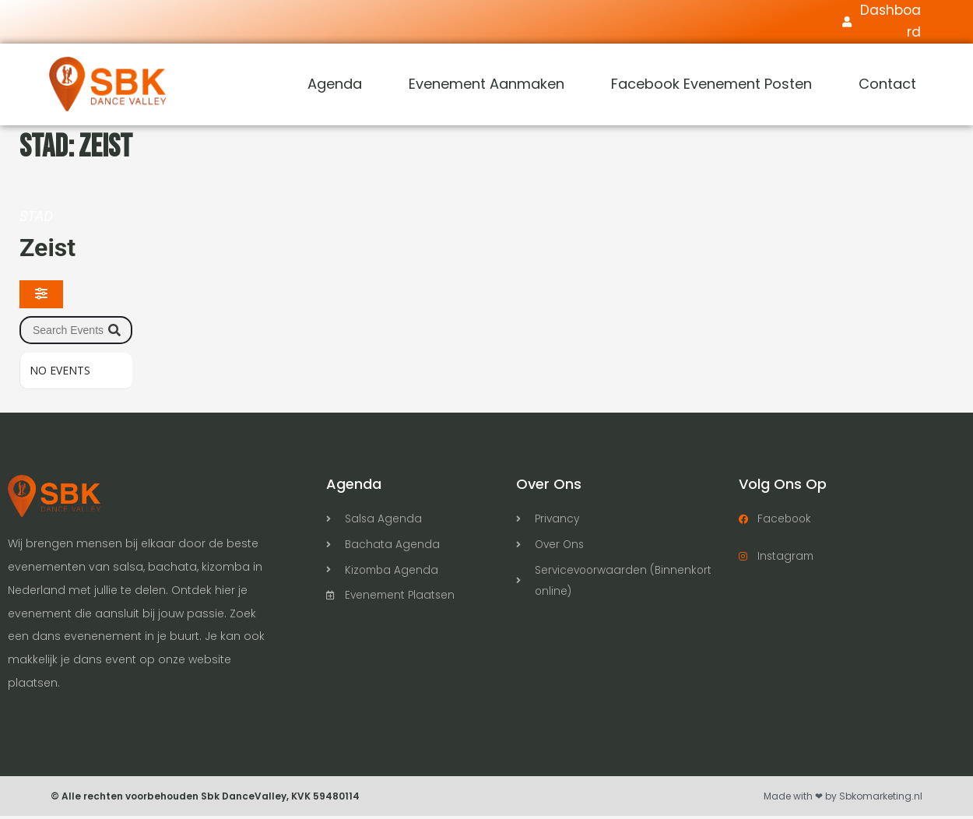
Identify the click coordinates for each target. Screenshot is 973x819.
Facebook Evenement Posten (711, 87)
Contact (887, 87)
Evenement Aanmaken (486, 87)
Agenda (334, 87)
